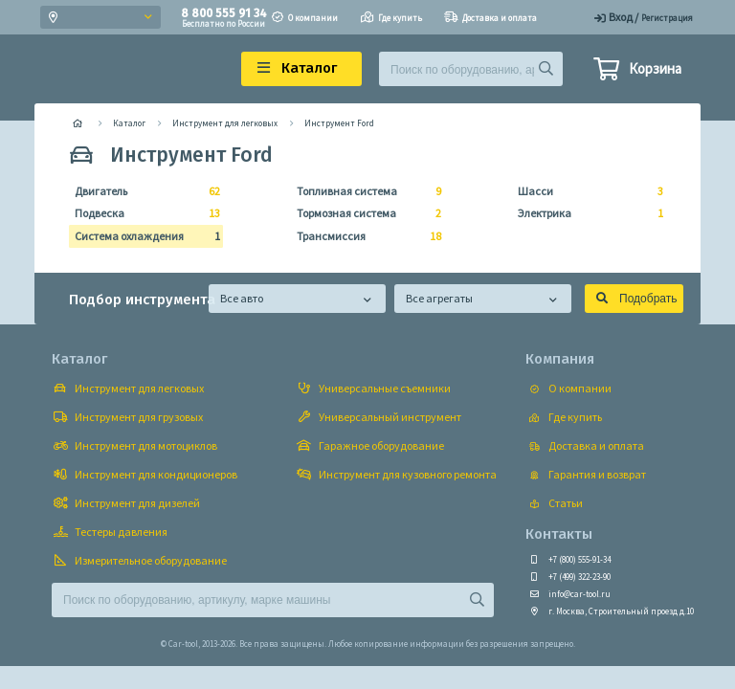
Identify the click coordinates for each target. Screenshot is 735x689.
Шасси (585, 191)
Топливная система (364, 191)
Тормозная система (364, 213)
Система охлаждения (142, 236)
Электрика (585, 213)
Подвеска (142, 213)
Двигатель (142, 191)
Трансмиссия (364, 236)
